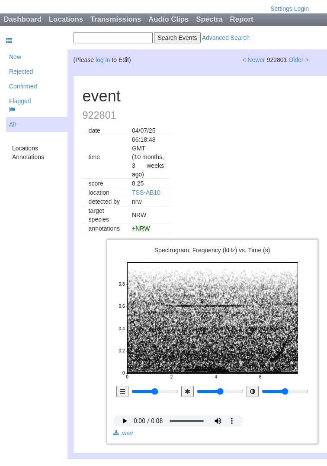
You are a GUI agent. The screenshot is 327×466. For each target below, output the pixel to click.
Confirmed (23, 86)
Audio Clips (168, 19)
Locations (66, 19)
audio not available (178, 415)
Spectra (209, 19)
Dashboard (22, 19)
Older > (298, 59)
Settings (281, 8)
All (12, 124)
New (15, 56)
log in (103, 59)
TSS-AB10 (146, 192)
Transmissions (115, 19)
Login (301, 8)
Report (241, 19)
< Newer (253, 59)
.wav (123, 433)
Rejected (21, 71)
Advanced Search (226, 37)
